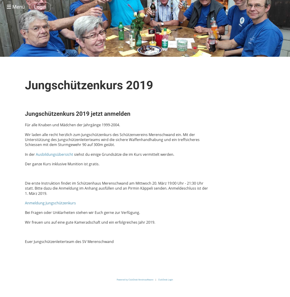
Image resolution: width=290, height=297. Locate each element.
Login (40, 7)
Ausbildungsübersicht (54, 154)
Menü (16, 7)
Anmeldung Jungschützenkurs (50, 202)
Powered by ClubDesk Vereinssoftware (135, 279)
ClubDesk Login (165, 279)
